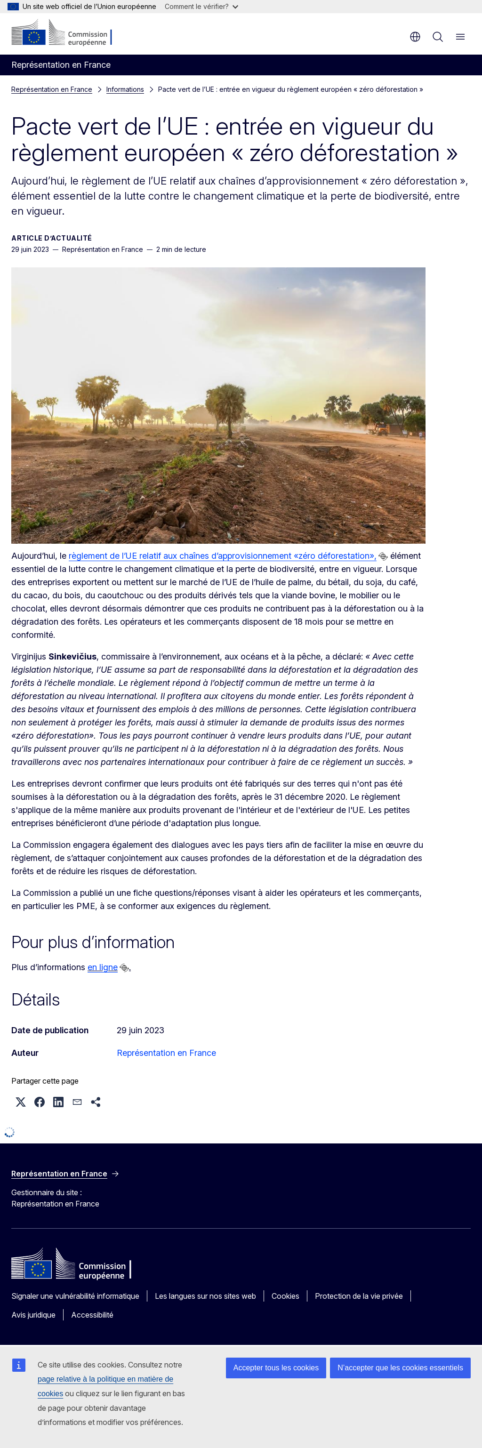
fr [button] (415, 36)
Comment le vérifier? (201, 6)
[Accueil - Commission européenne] (68, 33)
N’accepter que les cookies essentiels (400, 1368)
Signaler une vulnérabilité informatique (75, 1296)
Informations (125, 89)
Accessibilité (92, 1314)
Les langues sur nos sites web (205, 1296)
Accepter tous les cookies (276, 1368)
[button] (20, 1102)
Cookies (285, 1296)
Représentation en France (51, 89)
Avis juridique (33, 1314)
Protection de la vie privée (359, 1296)
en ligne (103, 967)
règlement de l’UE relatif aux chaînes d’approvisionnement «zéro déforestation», (223, 556)
